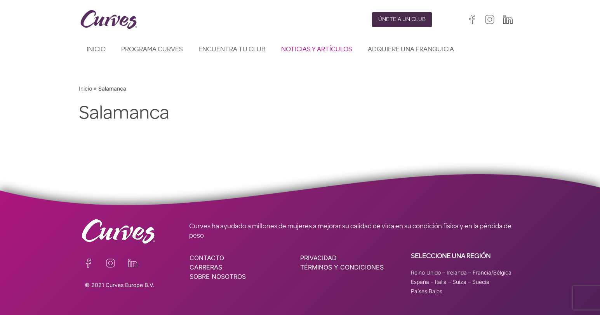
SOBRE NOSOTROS (218, 276)
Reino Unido (426, 272)
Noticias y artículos (316, 49)
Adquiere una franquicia (411, 49)
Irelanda (457, 272)
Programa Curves (152, 49)
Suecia (480, 281)
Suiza (459, 281)
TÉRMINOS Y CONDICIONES (342, 267)
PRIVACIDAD (318, 258)
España (420, 281)
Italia (441, 281)
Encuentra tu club (232, 49)
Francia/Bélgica (492, 272)
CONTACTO (207, 258)
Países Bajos (426, 291)
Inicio (96, 49)
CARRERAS (206, 267)
